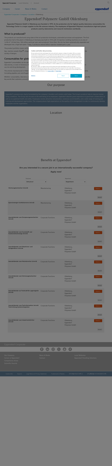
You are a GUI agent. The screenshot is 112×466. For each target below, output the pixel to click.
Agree (76, 75)
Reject (63, 75)
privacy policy (51, 71)
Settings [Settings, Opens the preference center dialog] (33, 75)
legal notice (58, 71)
